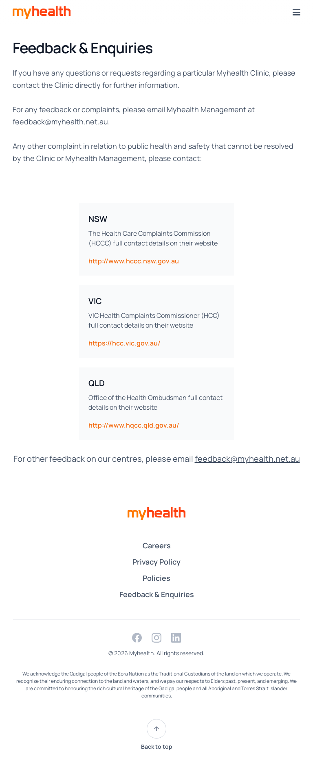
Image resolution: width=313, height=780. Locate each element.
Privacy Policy (156, 562)
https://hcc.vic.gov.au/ (124, 343)
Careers (157, 545)
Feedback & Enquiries (156, 594)
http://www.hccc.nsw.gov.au (133, 260)
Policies (156, 578)
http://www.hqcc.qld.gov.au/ (133, 425)
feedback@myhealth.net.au (60, 121)
